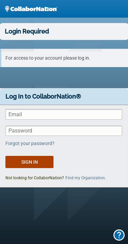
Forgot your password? (30, 143)
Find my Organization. (85, 178)
